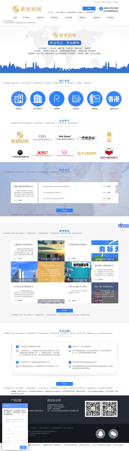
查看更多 (64, 210)
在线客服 (33, 428)
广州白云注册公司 (60, 12)
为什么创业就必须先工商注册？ (52, 192)
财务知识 (54, 17)
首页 (15, 17)
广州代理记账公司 (89, 12)
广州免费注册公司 (45, 433)
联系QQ (103, 2)
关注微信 (96, 2)
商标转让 (82, 17)
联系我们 (109, 2)
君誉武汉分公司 (22, 391)
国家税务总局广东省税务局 (52, 391)
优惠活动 (96, 17)
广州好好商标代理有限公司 (36, 391)
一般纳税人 (80, 12)
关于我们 (26, 17)
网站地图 (115, 2)
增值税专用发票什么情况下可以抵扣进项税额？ (56, 186)
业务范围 (68, 17)
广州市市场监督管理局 (68, 391)
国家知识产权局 (80, 391)
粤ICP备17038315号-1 (50, 431)
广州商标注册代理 (71, 12)
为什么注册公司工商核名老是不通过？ (54, 198)
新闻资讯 (40, 17)
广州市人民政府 (109, 391)
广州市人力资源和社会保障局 (95, 391)
